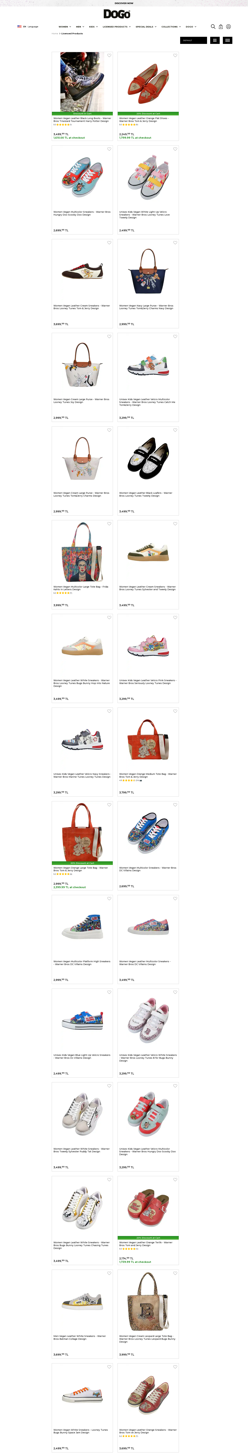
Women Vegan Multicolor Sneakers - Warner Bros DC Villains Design (204, 537)
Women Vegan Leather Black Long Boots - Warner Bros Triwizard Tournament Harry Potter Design (77, 115)
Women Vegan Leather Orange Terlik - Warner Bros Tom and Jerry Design (143, 792)
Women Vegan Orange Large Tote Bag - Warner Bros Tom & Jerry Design (143, 537)
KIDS (92, 26)
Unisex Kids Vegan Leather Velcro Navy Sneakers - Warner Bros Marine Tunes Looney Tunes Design (205, 454)
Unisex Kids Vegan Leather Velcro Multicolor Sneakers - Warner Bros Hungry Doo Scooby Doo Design (204, 708)
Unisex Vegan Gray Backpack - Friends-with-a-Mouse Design (80, 1215)
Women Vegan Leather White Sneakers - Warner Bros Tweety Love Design (202, 1131)
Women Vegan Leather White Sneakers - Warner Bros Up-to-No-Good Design (77, 961)
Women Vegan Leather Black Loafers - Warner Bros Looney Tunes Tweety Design (80, 368)
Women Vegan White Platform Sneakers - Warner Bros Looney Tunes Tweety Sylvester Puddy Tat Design (142, 962)
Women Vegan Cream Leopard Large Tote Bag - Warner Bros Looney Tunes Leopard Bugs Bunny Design (80, 878)
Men (78, 26)
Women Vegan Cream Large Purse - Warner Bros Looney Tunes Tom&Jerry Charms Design (206, 283)
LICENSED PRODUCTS (115, 26)
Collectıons (169, 26)
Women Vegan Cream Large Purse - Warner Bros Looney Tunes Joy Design (78, 283)
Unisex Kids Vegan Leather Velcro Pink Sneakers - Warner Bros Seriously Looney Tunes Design (140, 454)
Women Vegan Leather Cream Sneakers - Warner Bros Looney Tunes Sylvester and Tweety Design (203, 369)
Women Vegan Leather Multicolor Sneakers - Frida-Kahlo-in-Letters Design (142, 1046)
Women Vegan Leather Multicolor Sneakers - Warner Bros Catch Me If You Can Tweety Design (205, 1047)
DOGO (189, 26)
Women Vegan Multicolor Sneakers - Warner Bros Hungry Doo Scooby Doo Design (204, 113)
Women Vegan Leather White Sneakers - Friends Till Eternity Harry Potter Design (202, 961)
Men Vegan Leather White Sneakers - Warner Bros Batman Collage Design (205, 792)
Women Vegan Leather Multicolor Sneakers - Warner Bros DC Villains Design (142, 622)
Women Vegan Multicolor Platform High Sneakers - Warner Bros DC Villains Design (78, 622)
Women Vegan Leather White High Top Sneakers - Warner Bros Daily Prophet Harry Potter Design (141, 1132)
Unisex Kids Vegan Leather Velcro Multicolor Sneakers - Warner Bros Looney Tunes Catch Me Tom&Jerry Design (142, 284)
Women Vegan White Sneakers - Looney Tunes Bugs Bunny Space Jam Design (143, 876)
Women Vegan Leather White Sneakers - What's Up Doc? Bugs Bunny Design (77, 1046)
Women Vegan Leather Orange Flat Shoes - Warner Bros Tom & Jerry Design (141, 113)
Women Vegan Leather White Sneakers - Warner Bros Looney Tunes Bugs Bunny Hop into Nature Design (79, 454)
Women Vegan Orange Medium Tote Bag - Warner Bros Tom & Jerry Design (77, 537)
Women (63, 26)
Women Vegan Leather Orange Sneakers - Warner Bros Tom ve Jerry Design (203, 876)
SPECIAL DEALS (144, 26)
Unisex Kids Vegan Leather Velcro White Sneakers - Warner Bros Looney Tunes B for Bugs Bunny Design (78, 708)
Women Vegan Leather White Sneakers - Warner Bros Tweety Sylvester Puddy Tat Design (140, 708)
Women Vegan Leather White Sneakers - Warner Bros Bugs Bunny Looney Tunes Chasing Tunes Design (77, 793)
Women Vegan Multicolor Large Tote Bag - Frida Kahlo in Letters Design (140, 368)
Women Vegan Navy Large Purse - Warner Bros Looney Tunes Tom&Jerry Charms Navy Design (206, 198)
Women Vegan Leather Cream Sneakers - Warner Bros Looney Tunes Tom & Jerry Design (140, 199)
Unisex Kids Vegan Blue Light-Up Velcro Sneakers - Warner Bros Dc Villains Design (203, 622)
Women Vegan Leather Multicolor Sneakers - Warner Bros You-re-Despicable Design (79, 1131)
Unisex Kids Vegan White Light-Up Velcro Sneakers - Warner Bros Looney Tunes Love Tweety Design (78, 199)
